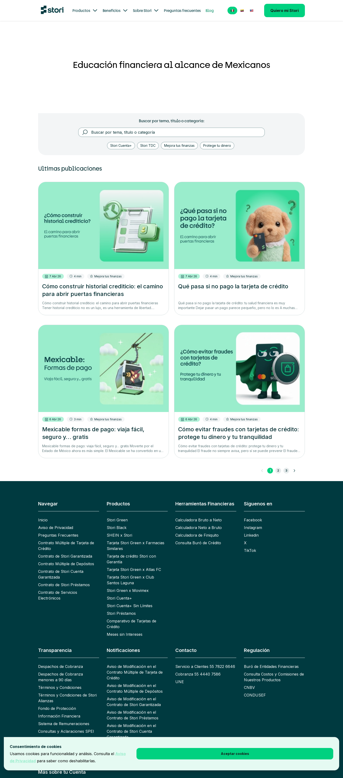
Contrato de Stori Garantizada (65, 556)
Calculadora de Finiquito (197, 535)
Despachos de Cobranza (60, 666)
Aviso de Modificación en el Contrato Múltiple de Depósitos (135, 688)
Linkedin (251, 535)
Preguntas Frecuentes (58, 535)
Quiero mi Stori (284, 10)
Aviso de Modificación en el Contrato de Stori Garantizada (134, 702)
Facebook (253, 520)
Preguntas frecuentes (182, 10)
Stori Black (116, 527)
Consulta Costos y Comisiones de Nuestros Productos (274, 677)
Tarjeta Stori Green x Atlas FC (134, 569)
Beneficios (115, 10)
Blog (210, 10)
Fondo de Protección (57, 708)
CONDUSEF (255, 695)
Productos (85, 10)
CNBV (249, 687)
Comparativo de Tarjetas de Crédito (131, 624)
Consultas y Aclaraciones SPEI (66, 731)
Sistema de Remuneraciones (63, 723)
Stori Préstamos (121, 613)
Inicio (43, 520)
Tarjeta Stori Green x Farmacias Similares (135, 545)
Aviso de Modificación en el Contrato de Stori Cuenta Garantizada (131, 731)
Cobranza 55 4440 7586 (198, 674)
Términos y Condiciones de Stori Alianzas (67, 698)
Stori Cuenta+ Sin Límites (129, 605)
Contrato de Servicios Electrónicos (57, 595)
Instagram (253, 527)
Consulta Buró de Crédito (198, 542)
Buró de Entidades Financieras (271, 666)
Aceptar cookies (235, 754)
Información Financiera (59, 716)
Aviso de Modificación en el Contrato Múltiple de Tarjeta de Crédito (135, 672)
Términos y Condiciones (59, 687)
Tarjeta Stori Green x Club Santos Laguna (130, 580)
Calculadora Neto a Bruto (198, 527)
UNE (179, 681)
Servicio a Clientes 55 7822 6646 (205, 666)
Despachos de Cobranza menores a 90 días (60, 677)
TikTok (250, 550)
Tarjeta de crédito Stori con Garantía (131, 559)
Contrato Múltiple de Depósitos (66, 563)
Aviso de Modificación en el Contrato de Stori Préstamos (132, 715)
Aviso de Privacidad (55, 527)
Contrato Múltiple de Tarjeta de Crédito (66, 545)
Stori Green (117, 520)
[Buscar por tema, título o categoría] (175, 132)
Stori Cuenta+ (119, 598)
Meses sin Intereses (124, 634)
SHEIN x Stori (119, 535)
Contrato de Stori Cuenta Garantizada (60, 574)
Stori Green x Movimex (128, 590)
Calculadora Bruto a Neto (198, 520)
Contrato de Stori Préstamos (64, 584)
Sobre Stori (146, 10)
